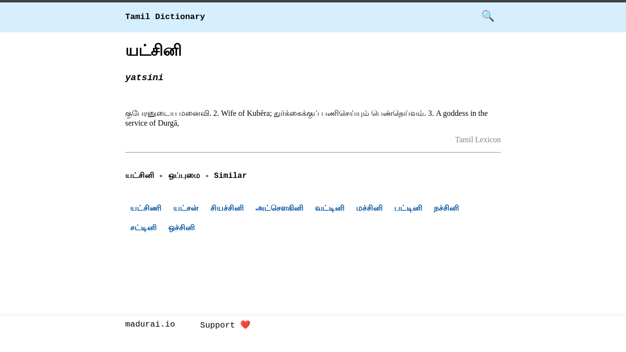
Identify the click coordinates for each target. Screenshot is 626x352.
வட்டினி (329, 209)
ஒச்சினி (181, 229)
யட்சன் (186, 209)
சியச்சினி (227, 209)
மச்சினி (369, 209)
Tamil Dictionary (165, 16)
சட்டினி (143, 229)
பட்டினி (408, 209)
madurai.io (150, 325)
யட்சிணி (145, 209)
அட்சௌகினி (279, 209)
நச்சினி (446, 209)
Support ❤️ (225, 325)
